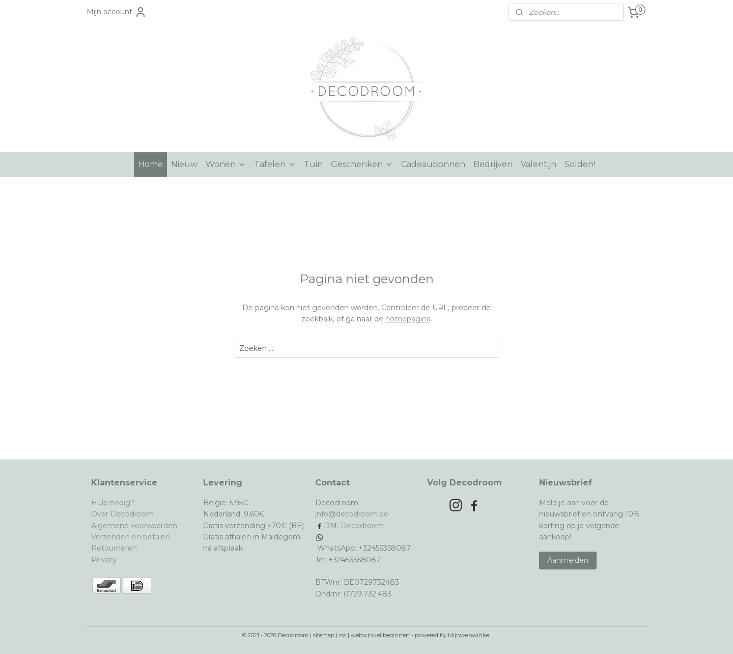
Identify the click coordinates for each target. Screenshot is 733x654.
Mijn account (117, 12)
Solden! (580, 164)
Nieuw (184, 164)
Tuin (313, 164)
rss (342, 635)
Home (150, 164)
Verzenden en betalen (130, 536)
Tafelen (275, 164)
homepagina (408, 318)
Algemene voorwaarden (134, 525)
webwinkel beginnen (380, 635)
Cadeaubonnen (433, 164)
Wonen (226, 164)
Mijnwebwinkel (469, 635)
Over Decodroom (122, 514)
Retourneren (114, 548)
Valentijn (538, 164)
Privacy (104, 559)
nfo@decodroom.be (352, 514)
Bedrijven (493, 164)
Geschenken (362, 164)
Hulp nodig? (112, 502)
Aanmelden (567, 560)
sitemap (323, 635)
